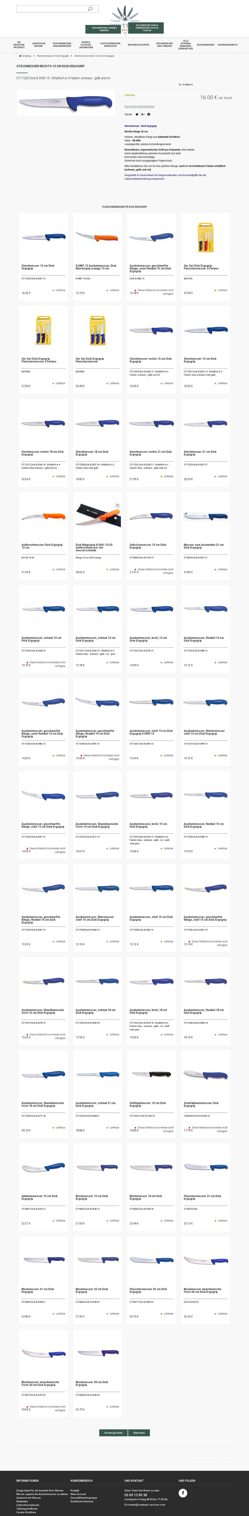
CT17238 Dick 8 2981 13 (87, 743)
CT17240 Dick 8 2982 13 (33, 743)
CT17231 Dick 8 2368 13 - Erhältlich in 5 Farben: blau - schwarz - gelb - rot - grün (95, 652)
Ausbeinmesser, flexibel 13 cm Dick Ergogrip (204, 639)
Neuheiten (22, 1501)
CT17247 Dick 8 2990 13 (196, 743)
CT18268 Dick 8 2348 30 (87, 1395)
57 (26, 386)
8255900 (80, 371)
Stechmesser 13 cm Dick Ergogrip (38, 267)
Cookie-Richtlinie (26, 1512)
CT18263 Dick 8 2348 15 (87, 1209)
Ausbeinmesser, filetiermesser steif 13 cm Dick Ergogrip (204, 732)
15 (80, 851)
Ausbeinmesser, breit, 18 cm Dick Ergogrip (148, 1011)
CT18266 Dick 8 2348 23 (87, 1302)
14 (134, 665)
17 (80, 1037)
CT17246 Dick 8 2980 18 (196, 1023)
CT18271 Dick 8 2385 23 (141, 1302)
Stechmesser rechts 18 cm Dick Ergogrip (43, 453)
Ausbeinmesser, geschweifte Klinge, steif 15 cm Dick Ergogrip (205, 918)
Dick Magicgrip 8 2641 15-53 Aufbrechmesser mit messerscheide (94, 548)
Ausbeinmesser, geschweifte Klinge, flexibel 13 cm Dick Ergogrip (95, 734)
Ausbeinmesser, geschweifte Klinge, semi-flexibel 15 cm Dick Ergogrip (150, 268)
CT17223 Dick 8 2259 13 (141, 650)
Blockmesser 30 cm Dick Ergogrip (92, 1384)
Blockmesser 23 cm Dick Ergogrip (92, 1291)
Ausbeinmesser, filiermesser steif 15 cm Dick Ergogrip (95, 918)
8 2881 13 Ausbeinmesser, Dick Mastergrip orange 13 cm (96, 267)
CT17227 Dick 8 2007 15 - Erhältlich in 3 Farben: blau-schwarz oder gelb (203, 373)
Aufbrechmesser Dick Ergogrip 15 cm (42, 546)
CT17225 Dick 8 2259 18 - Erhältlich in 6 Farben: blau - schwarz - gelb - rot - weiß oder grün (149, 1026)
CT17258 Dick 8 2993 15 (141, 929)
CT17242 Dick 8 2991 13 (33, 836)
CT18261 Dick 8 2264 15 (33, 1209)
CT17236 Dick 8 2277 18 (33, 1116)
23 (134, 1223)
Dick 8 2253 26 (191, 1302)
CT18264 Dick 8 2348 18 (141, 1209)
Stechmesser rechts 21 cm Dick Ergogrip (151, 453)
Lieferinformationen (27, 1505)
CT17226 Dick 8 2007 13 (33, 278)
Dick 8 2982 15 (137, 278)
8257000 (26, 371)
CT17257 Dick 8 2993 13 (141, 743)
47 (188, 293)
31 (26, 572)
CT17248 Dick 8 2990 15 (87, 929)
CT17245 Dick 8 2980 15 (196, 836)
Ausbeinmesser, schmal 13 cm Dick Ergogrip (96, 639)
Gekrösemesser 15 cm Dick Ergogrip (148, 546)
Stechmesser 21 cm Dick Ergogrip (200, 453)
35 (80, 1409)
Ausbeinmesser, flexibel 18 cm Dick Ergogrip (204, 1011)
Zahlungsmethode (26, 1508)
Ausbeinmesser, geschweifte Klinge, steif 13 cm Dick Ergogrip (43, 825)
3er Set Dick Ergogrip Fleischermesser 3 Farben (201, 267)
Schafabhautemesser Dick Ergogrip (201, 1104)
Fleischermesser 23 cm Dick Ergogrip (148, 1291)
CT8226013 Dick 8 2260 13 (197, 1116)
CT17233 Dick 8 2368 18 (87, 1023)
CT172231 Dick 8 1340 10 (142, 1116)
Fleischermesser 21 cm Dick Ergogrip (202, 1197)
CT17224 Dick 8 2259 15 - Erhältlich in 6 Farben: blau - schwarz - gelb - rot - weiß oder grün (149, 840)
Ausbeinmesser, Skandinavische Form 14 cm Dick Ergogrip (97, 825)
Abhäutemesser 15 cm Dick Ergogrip (40, 1197)
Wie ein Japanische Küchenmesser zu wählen (42, 1494)
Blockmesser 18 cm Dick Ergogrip (146, 1197)
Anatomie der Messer (28, 1497)
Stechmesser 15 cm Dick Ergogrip (200, 360)
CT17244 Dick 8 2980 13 (196, 650)
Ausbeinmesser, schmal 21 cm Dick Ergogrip (96, 1104)
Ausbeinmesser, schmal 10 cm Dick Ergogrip (41, 639)
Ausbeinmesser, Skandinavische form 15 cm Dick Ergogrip (43, 1011)
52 (80, 386)
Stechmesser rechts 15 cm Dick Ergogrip (50, 66)
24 (26, 1316)
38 (80, 572)
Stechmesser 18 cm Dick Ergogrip (92, 453)
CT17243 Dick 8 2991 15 (196, 929)
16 (26, 293)
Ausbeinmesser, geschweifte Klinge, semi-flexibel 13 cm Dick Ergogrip (42, 734)
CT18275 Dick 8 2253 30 (33, 1395)
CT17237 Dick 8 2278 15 (33, 1023)
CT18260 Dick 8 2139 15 (141, 557)
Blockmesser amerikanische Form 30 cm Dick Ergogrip (40, 1384)
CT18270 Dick (190, 1209)
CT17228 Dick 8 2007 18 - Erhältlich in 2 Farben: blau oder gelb (95, 466)
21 (134, 479)
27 (80, 1316)
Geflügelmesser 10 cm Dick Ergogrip (148, 1104)
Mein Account (78, 1494)
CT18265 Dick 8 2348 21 (33, 1302)
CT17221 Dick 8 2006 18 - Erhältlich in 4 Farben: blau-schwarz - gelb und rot (41, 466)
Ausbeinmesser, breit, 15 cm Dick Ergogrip (148, 825)
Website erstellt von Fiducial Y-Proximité (211, 1462)
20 (26, 479)
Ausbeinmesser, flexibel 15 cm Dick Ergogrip (204, 825)
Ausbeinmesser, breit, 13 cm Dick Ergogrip (148, 639)
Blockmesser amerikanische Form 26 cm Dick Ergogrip (202, 1291)
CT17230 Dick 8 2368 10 (33, 650)
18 (188, 386)
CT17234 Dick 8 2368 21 (87, 1116)
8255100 (188, 278)
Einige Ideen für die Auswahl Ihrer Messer (40, 1490)
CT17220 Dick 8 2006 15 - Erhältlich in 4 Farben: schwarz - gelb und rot (149, 373)
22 (26, 1223)
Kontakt (75, 1490)
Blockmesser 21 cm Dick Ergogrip (38, 1291)
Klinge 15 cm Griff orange (88, 557)
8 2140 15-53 (28, 557)
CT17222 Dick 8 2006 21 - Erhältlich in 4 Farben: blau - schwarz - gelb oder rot (149, 466)
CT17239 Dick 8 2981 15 (33, 929)
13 (80, 293)
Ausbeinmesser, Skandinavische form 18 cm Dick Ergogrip (43, 1104)
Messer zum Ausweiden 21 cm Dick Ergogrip (204, 546)
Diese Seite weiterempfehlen (139, 106)
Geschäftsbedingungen (84, 1497)
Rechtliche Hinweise (82, 1501)
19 (80, 479)
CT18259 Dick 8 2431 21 (196, 557)
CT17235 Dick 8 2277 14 (87, 836)
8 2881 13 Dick (83, 278)
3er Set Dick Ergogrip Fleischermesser (90, 360)
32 (188, 1316)
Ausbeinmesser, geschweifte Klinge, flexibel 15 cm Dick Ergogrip (41, 920)
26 (134, 1316)
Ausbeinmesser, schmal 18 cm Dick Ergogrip (96, 1011)
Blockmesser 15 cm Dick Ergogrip (92, 1197)
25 (188, 1223)
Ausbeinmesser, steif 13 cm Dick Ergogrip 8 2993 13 (151, 732)
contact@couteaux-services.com (146, 1504)
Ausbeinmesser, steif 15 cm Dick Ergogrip (151, 918)
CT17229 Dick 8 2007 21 (196, 464)
